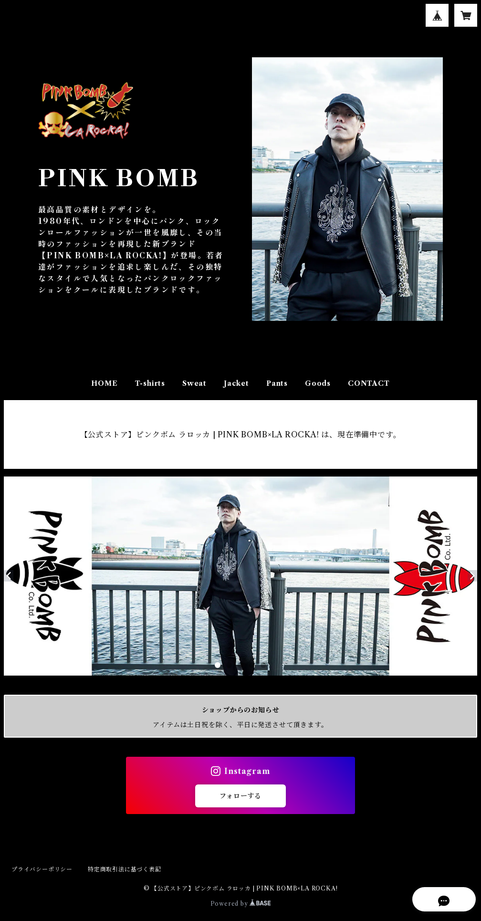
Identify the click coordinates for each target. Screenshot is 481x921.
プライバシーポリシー (42, 869)
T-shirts (150, 383)
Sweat (194, 383)
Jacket (236, 383)
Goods (318, 383)
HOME (104, 383)
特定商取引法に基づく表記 (124, 869)
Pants (277, 383)
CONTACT (369, 383)
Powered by (240, 903)
